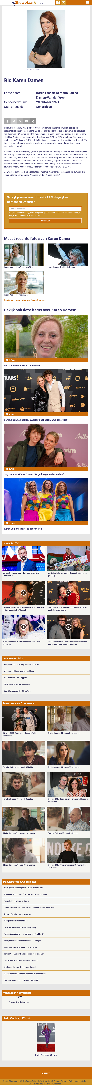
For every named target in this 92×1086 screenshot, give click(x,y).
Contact (45, 1073)
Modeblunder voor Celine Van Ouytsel (20, 967)
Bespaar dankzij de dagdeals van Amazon (21, 664)
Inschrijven (45, 221)
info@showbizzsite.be (76, 1081)
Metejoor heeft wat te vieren (16, 921)
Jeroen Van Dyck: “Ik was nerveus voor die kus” (24, 954)
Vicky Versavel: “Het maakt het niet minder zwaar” (25, 974)
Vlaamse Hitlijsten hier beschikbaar (19, 671)
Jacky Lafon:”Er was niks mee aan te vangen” (23, 941)
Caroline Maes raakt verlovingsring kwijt (21, 980)
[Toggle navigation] (87, 3)
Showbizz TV (10, 543)
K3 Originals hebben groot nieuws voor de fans (23, 888)
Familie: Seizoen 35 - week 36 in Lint (18, 799)
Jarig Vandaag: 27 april (16, 1018)
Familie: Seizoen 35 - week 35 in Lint (63, 833)
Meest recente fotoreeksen (19, 703)
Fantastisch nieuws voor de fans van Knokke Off (24, 934)
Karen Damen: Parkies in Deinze (61, 267)
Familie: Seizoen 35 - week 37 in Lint (18, 767)
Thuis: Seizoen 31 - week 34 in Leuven (64, 733)
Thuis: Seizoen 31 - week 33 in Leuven (64, 767)
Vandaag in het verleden (17, 992)
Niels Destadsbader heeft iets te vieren (20, 947)
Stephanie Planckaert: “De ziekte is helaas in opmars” (26, 894)
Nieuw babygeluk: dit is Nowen (16, 901)
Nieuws (10, 360)
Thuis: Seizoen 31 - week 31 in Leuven (19, 865)
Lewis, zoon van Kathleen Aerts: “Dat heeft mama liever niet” (29, 908)
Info (40, 1081)
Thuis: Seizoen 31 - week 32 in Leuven (19, 833)
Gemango (57, 1084)
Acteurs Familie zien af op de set (17, 914)
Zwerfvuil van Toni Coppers (15, 678)
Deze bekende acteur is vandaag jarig (20, 927)
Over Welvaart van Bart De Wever (17, 691)
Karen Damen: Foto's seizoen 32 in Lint (20, 267)
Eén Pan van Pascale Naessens (17, 684)
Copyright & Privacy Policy (54, 1081)
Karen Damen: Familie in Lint (16, 295)
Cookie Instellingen (37, 1084)
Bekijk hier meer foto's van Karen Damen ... (25, 300)
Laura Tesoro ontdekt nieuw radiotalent (21, 961)
